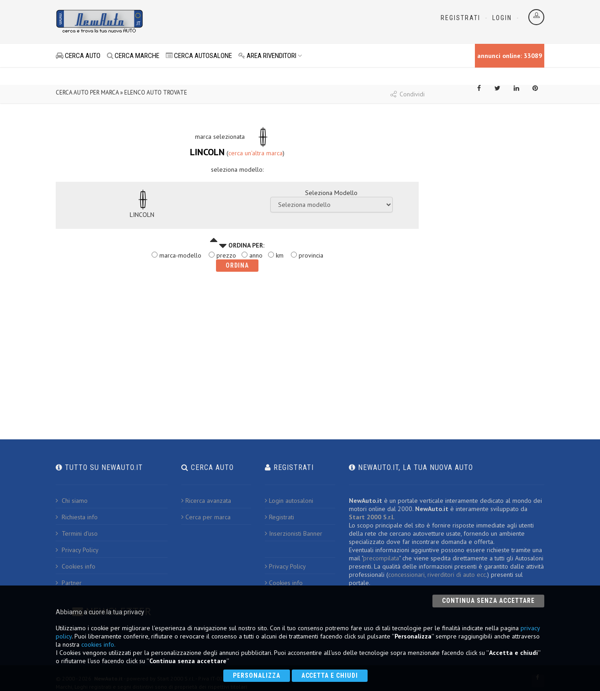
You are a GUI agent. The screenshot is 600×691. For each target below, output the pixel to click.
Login (502, 17)
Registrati (460, 17)
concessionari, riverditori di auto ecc (437, 574)
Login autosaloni (289, 500)
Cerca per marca (206, 517)
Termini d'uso (77, 533)
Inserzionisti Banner (293, 533)
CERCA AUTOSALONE (199, 56)
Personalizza (256, 675)
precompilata (381, 558)
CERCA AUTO (78, 56)
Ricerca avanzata (206, 500)
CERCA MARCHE (133, 56)
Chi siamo (72, 500)
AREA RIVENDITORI (270, 56)
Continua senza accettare (488, 600)
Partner (69, 583)
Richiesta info (77, 517)
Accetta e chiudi (329, 675)
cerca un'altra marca (255, 153)
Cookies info (75, 566)
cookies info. (98, 644)
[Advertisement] (259, 23)
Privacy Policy (77, 550)
